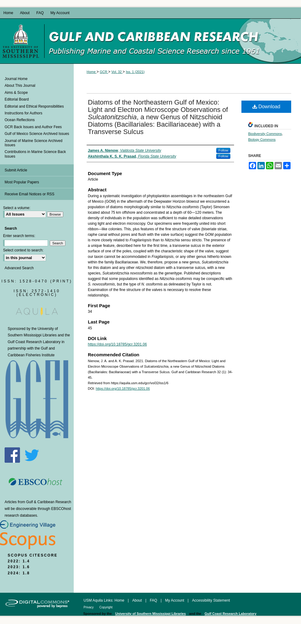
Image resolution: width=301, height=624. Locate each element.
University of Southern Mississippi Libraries (150, 613)
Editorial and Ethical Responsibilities (34, 106)
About (137, 600)
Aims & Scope (16, 92)
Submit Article (16, 170)
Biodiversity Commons (265, 134)
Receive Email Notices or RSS (29, 194)
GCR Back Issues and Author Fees (33, 127)
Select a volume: (16, 208)
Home (91, 72)
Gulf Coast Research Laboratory (34, 342)
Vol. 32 (117, 72)
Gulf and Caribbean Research (172, 41)
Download (266, 106)
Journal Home (16, 79)
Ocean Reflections (20, 120)
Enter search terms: (19, 236)
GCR (104, 72)
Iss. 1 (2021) (135, 72)
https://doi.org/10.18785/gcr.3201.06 (117, 344)
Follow (223, 150)
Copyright (106, 607)
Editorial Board (17, 99)
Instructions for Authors (23, 113)
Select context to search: (23, 250)
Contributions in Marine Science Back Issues (35, 154)
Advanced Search (19, 268)
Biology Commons (262, 139)
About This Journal (20, 85)
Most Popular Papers (22, 182)
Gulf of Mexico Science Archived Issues (37, 134)
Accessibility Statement (211, 600)
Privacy (89, 607)
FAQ (154, 600)
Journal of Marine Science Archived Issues (33, 143)
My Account (175, 600)
